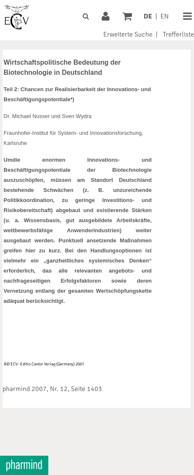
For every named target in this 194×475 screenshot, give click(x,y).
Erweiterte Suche (127, 34)
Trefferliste (178, 34)
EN (164, 16)
